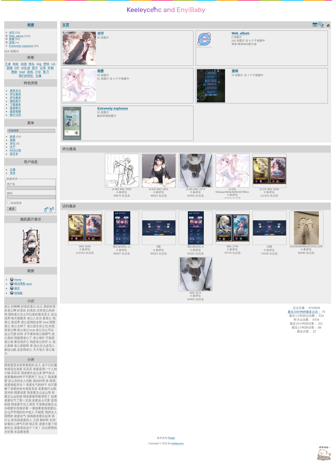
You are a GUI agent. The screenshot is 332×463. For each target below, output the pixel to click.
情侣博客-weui (23, 283)
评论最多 (15, 97)
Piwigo (171, 437)
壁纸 (46, 64)
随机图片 (15, 100)
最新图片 (15, 107)
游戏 (12, 42)
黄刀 (46, 72)
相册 (30, 25)
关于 (12, 146)
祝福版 (18, 292)
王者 (8, 64)
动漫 (24, 64)
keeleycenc (178, 443)
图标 (14, 72)
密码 (9, 193)
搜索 (12, 139)
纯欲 (16, 64)
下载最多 (15, 104)
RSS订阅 (15, 150)
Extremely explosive (21, 45)
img (39, 64)
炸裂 (51, 68)
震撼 (9, 68)
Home (17, 279)
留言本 (14, 153)
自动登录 (14, 202)
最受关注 (15, 90)
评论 (12, 143)
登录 (12, 172)
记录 (43, 68)
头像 (39, 76)
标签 (12, 136)
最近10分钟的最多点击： (305, 312)
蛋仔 (35, 68)
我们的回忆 (26, 76)
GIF (16, 68)
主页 (65, 25)
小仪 (38, 72)
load (22, 72)
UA (53, 64)
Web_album (16, 35)
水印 (12, 32)
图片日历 (15, 114)
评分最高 (15, 94)
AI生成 (25, 68)
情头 (32, 64)
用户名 (11, 183)
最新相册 (15, 111)
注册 (12, 169)
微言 (17, 288)
